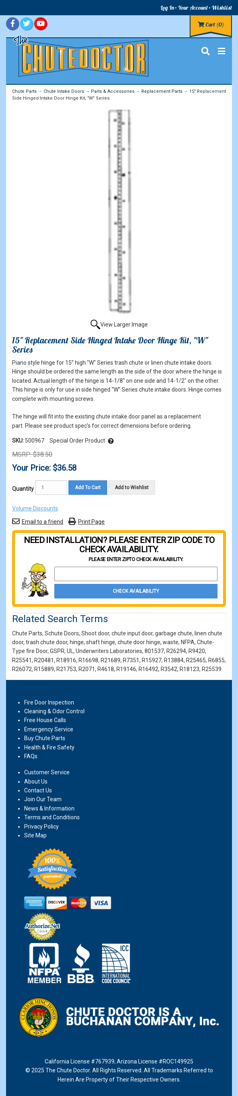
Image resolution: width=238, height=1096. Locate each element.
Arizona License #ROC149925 (155, 1061)
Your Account (193, 7)
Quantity (23, 489)
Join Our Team (43, 799)
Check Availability (136, 591)
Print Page (91, 521)
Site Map (35, 835)
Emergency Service (48, 729)
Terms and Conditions (52, 817)
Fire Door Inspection (49, 702)
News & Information (49, 808)
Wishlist (221, 7)
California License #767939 (79, 1061)
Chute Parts (24, 91)
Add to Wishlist (132, 487)
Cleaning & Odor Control (54, 711)
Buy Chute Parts (44, 738)
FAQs (30, 756)
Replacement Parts (161, 91)
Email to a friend (42, 521)
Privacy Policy (41, 826)
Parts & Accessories (113, 91)
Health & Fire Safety (49, 747)
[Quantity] (51, 487)
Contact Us (38, 790)
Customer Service (47, 772)
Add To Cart (88, 487)
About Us (36, 781)
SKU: (18, 440)
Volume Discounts (35, 508)
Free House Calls (45, 720)
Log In (167, 7)
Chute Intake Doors (63, 91)
